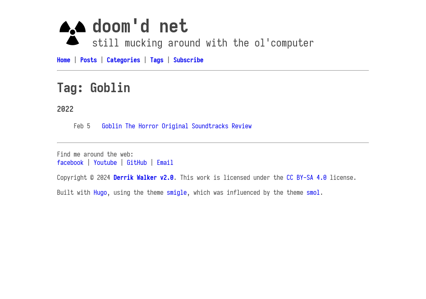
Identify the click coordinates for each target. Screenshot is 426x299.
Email (165, 162)
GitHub (137, 162)
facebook (70, 162)
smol (313, 192)
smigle (177, 192)
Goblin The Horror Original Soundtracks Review (177, 126)
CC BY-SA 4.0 (307, 177)
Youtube (105, 162)
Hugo (100, 192)
